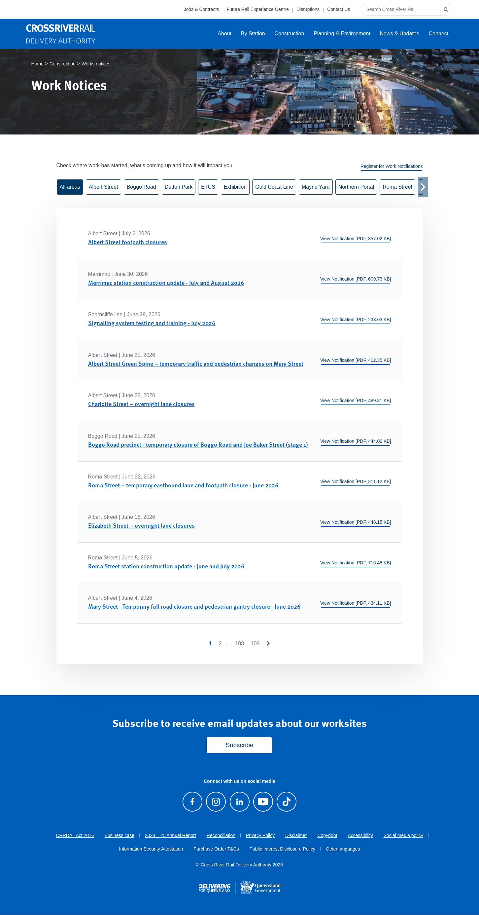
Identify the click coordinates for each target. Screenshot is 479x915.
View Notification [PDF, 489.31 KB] (355, 401)
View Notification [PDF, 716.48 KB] (355, 563)
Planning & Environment (342, 33)
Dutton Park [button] (178, 187)
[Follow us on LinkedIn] (239, 802)
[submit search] (446, 9)
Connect (439, 33)
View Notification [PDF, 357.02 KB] (355, 239)
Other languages (343, 849)
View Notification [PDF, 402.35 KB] (355, 360)
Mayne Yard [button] (316, 187)
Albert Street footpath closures (127, 242)
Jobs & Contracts (201, 9)
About (224, 33)
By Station (253, 33)
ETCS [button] (208, 187)
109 (255, 644)
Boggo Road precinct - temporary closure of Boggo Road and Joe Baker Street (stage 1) (198, 444)
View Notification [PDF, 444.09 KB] (355, 441)
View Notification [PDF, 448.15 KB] (355, 522)
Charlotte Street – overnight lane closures (141, 404)
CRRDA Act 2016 (75, 835)
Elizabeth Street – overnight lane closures (141, 525)
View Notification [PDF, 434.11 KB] (355, 603)
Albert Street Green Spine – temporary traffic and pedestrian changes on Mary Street (195, 363)
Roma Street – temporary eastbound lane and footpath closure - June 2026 (183, 485)
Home (37, 64)
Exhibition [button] (235, 187)
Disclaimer (296, 835)
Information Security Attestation (151, 849)
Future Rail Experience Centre (257, 9)
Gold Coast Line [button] (274, 187)
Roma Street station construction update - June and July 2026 (166, 566)
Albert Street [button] (103, 187)
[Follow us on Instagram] (216, 802)
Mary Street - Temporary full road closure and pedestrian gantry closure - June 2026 (194, 606)
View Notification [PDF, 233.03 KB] (355, 320)
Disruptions (308, 9)
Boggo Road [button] (141, 187)
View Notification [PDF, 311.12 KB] (355, 482)
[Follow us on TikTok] (286, 802)
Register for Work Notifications (391, 166)
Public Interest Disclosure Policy (282, 849)
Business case (119, 835)
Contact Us (338, 9)
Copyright (327, 835)
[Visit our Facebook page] (193, 802)
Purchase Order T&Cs (216, 849)
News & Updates (399, 33)
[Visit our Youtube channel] (263, 802)
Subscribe (240, 745)
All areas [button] (70, 187)
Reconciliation (221, 835)
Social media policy (403, 835)
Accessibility (360, 835)
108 (239, 644)
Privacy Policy (260, 835)
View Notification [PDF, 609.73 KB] (355, 279)
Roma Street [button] (397, 187)
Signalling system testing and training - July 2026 (152, 323)
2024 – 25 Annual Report (170, 835)
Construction (289, 33)
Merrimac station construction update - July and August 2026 (166, 282)
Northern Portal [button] (356, 187)
